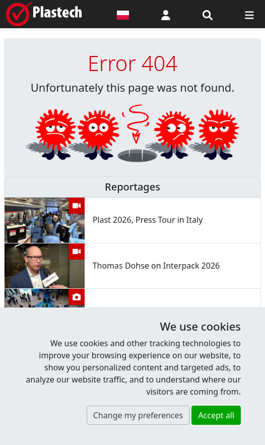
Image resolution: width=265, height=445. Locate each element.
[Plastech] (44, 14)
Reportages (132, 187)
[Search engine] (207, 14)
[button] (165, 14)
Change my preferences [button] (138, 415)
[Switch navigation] (249, 14)
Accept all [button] (216, 415)
